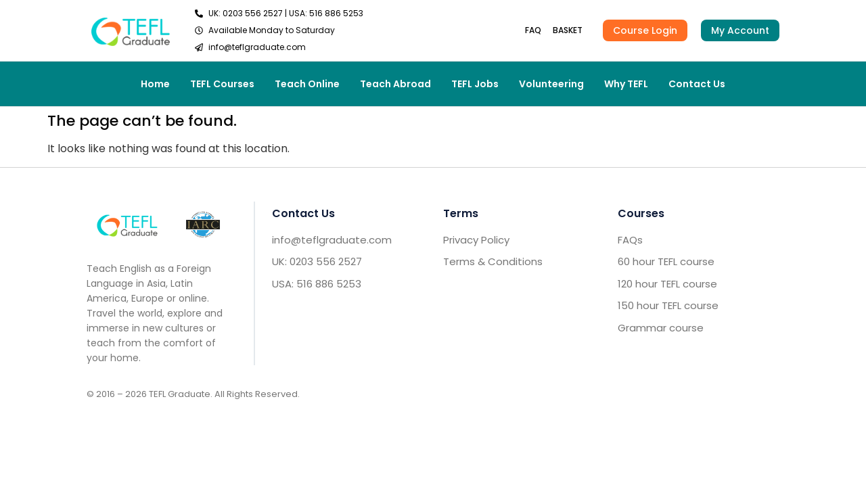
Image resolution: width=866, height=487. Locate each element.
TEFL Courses (222, 84)
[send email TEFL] (279, 47)
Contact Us (696, 84)
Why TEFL (626, 84)
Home (155, 84)
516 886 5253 (336, 13)
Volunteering (551, 84)
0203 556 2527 (253, 13)
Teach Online (307, 84)
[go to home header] (131, 30)
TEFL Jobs (475, 84)
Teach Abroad (395, 84)
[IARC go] (203, 224)
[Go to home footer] (127, 224)
